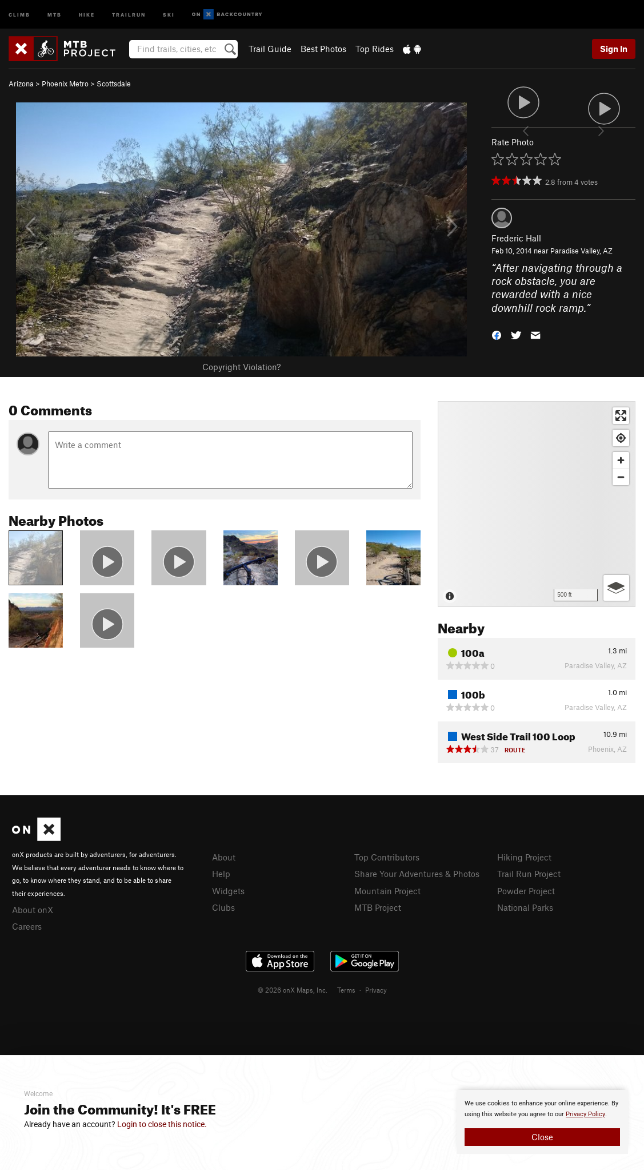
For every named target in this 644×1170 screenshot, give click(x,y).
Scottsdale (114, 83)
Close (542, 1137)
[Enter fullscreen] (621, 415)
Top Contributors (386, 857)
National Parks (525, 907)
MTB (54, 14)
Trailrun (129, 14)
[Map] (536, 504)
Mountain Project (387, 891)
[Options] (616, 588)
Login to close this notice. (162, 1124)
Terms (346, 990)
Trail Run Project (529, 873)
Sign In (613, 48)
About (223, 857)
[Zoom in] (621, 460)
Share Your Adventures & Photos (416, 873)
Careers (27, 926)
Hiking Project (524, 857)
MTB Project (377, 907)
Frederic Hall (516, 238)
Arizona (21, 83)
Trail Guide (270, 48)
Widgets (228, 891)
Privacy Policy (585, 1114)
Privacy (376, 990)
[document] (542, 1122)
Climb (19, 14)
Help (221, 873)
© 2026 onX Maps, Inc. (292, 990)
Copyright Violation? (241, 367)
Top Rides (374, 48)
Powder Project (526, 891)
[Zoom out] (621, 477)
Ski (169, 14)
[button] (496, 334)
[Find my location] (621, 438)
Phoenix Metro (65, 83)
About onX (32, 910)
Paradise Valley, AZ (581, 250)
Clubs (223, 907)
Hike (87, 14)
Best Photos (323, 48)
